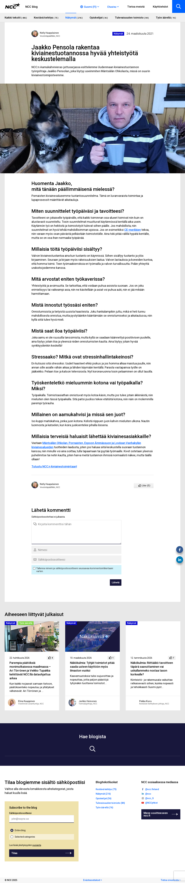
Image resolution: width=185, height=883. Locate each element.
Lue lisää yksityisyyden (25, 845)
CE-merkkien (132, 229)
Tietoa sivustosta (170, 880)
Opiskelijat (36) (103, 798)
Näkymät (118, 33)
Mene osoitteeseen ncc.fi (156, 814)
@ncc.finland (152, 789)
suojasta (36, 845)
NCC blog (31, 6)
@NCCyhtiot (151, 803)
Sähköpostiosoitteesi (20, 813)
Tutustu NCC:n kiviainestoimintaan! (54, 466)
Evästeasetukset (91, 880)
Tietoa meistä (136, 6)
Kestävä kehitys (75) (106, 789)
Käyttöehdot (160, 6)
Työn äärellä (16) (104, 807)
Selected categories (25, 836)
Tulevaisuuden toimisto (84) (110, 803)
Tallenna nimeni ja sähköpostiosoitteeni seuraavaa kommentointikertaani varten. (74, 570)
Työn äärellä (25, 623)
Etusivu (111, 6)
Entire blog (20, 830)
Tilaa (14, 853)
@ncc (148, 793)
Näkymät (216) (103, 793)
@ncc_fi (149, 798)
